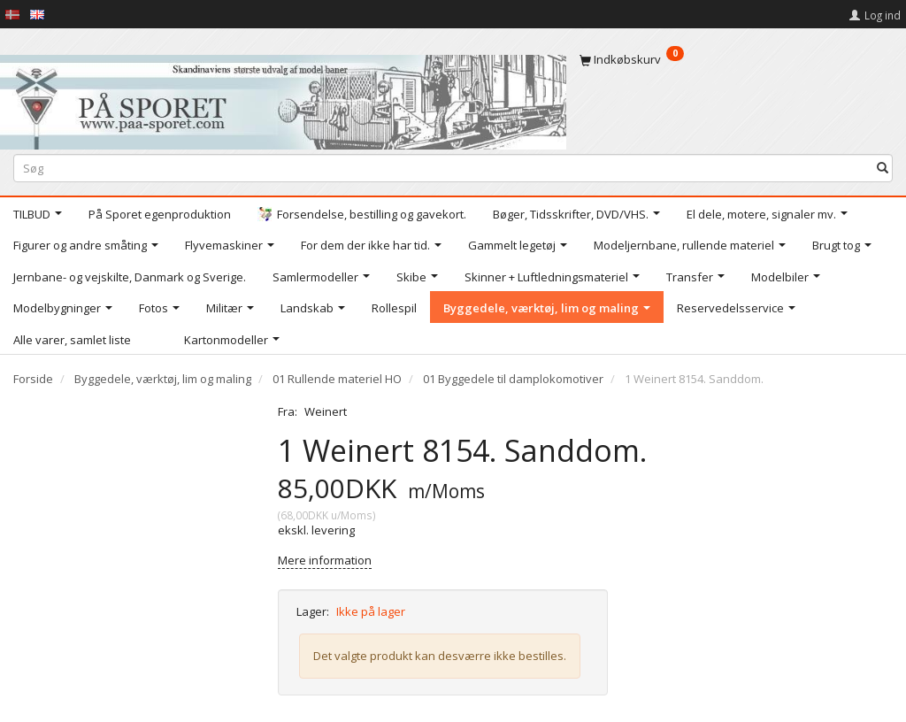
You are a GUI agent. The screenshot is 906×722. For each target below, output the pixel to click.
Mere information (325, 560)
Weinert (325, 411)
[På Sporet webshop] (283, 98)
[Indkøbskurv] (736, 59)
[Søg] (882, 167)
